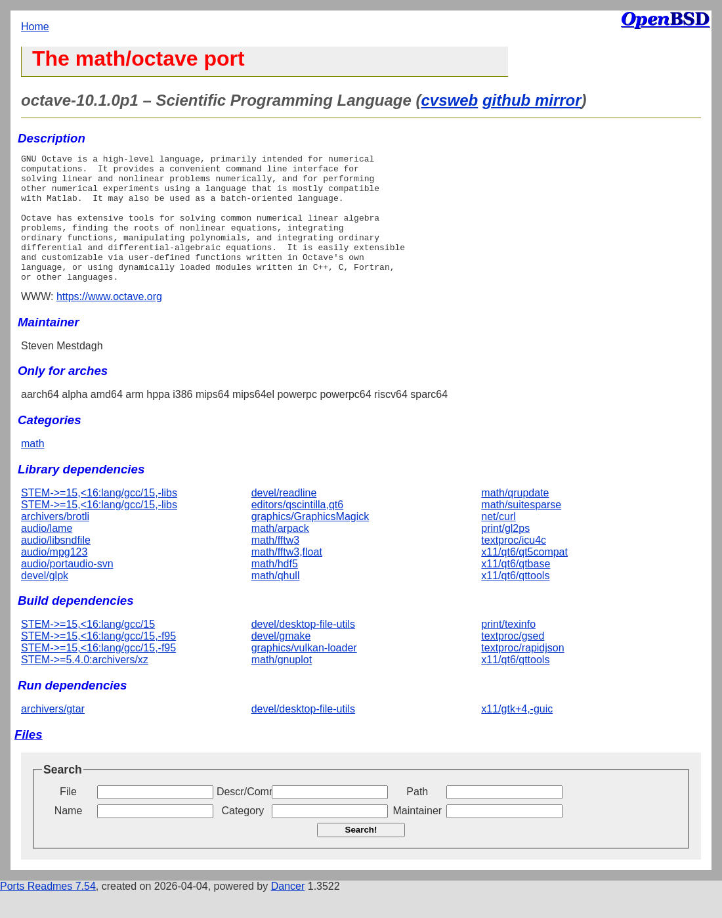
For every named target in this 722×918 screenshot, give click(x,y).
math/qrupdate (515, 518)
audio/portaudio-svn (67, 589)
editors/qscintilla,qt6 (297, 530)
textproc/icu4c (513, 565)
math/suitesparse (521, 530)
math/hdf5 (274, 589)
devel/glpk (44, 601)
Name (68, 836)
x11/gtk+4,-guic (517, 734)
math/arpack (280, 553)
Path (417, 817)
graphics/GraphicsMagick (310, 542)
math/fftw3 (275, 565)
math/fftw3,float (286, 577)
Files (28, 760)
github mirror (532, 100)
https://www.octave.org (109, 322)
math (33, 469)
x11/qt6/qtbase (515, 589)
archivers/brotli (55, 542)
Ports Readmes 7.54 (48, 911)
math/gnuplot (281, 685)
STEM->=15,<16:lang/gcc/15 (88, 649)
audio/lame (46, 553)
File (68, 817)
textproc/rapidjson (522, 673)
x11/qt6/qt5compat (524, 577)
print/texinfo (508, 649)
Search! (361, 855)
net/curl (498, 542)
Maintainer (417, 836)
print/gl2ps (505, 553)
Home (35, 26)
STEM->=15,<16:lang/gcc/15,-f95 (98, 661)
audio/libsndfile (56, 565)
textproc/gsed (512, 661)
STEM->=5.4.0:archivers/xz (84, 685)
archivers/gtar (53, 734)
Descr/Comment (243, 817)
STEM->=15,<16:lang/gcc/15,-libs (99, 518)
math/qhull (275, 601)
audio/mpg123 (54, 577)
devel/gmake (281, 661)
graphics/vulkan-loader (304, 673)
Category (242, 836)
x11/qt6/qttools (515, 601)
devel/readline (284, 518)
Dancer (288, 911)
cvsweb (449, 100)
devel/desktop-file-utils (303, 649)
